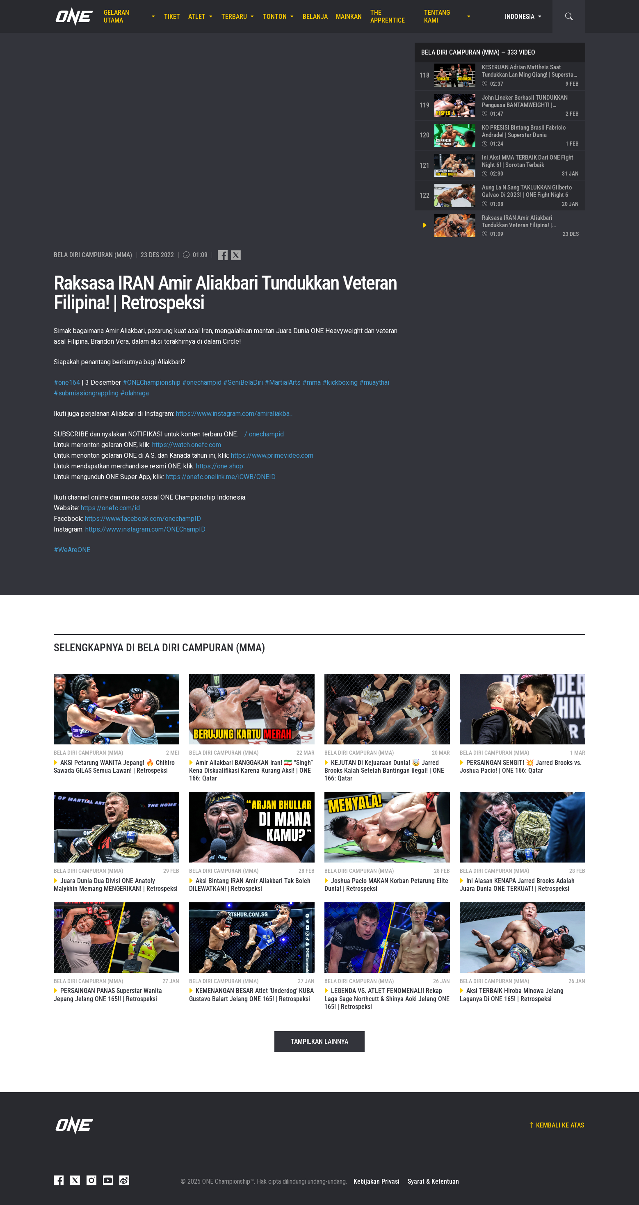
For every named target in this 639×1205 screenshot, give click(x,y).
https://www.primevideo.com (272, 455)
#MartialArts (283, 382)
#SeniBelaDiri (243, 382)
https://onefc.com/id (110, 508)
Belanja (315, 17)
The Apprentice (387, 16)
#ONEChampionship (151, 382)
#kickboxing (340, 382)
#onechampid (201, 382)
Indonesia (519, 17)
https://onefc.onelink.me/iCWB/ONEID (221, 477)
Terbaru (234, 17)
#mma (311, 382)
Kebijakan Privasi (376, 1181)
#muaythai (374, 382)
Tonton (275, 17)
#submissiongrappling (86, 393)
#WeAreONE (72, 550)
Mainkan (349, 17)
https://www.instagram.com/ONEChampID (145, 529)
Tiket (172, 17)
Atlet (196, 17)
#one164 (67, 382)
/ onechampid (262, 434)
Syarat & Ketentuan (433, 1181)
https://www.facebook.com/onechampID (143, 519)
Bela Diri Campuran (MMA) (460, 52)
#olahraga (134, 393)
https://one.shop (219, 466)
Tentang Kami (437, 16)
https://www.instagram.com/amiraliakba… (235, 414)
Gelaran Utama (116, 16)
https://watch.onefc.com (186, 445)
